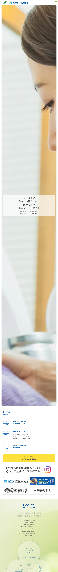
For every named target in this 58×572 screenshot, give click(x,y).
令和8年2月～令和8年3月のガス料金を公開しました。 (19, 446)
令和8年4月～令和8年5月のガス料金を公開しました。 (19, 422)
